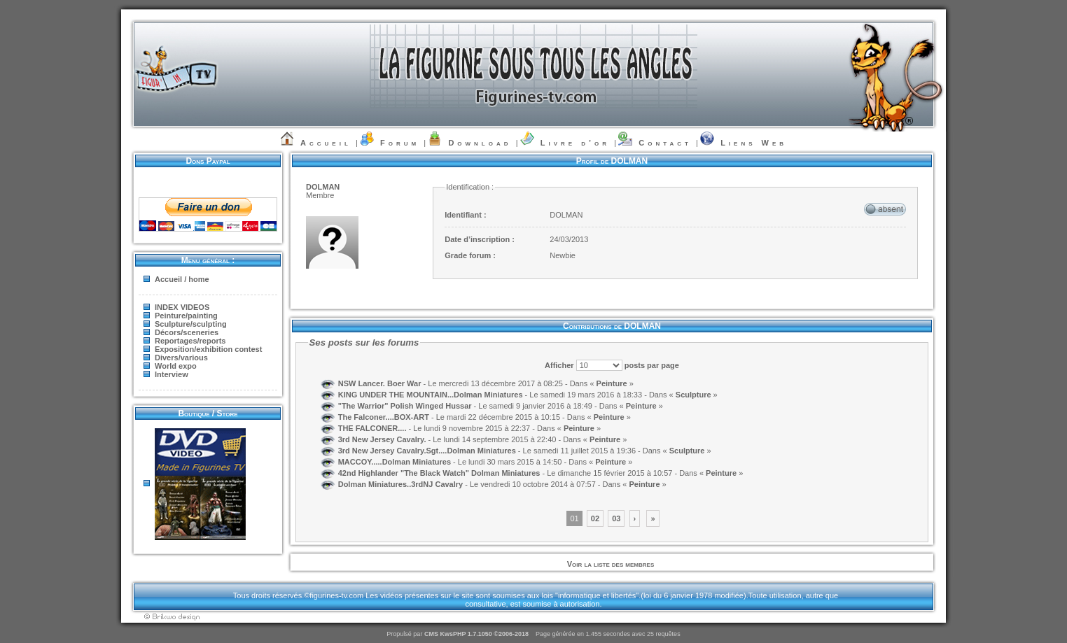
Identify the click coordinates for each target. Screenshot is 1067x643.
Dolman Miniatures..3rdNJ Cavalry (400, 483)
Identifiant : (465, 215)
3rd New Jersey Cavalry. (382, 438)
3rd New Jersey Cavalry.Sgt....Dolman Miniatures (427, 450)
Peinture (612, 383)
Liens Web (753, 143)
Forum (399, 143)
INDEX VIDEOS (182, 307)
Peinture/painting (186, 315)
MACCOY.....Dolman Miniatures (394, 461)
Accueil (325, 143)
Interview (171, 374)
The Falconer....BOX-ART (383, 416)
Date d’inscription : (480, 239)
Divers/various (181, 357)
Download (479, 143)
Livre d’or (575, 143)
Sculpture (694, 394)
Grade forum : (470, 255)
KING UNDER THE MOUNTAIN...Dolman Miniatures (430, 394)
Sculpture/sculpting (191, 324)
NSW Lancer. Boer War (379, 383)
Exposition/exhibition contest (208, 349)
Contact (665, 143)
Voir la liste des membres (610, 564)
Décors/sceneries (186, 332)
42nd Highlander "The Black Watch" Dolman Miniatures (439, 472)
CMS (431, 633)
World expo (176, 366)
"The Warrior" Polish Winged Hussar (405, 405)
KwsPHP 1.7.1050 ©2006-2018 (484, 633)
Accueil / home (182, 279)
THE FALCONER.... (372, 427)
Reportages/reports (190, 341)
